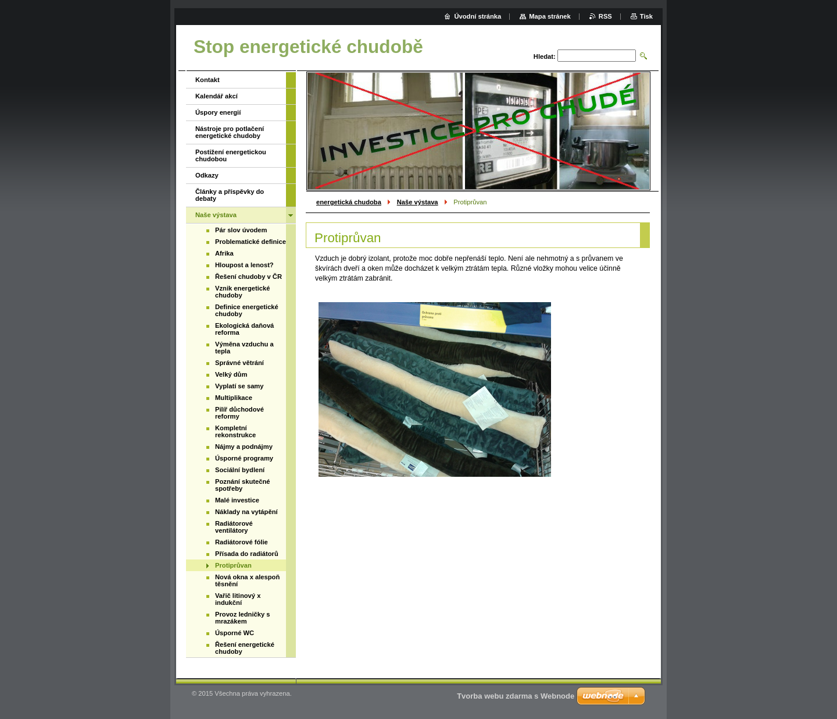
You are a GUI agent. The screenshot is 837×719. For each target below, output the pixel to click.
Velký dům (231, 374)
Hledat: (545, 56)
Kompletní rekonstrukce (235, 431)
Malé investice (237, 500)
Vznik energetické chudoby (242, 292)
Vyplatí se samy (239, 385)
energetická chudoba (348, 202)
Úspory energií (218, 112)
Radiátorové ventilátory (234, 527)
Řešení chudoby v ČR (248, 276)
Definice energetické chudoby (246, 310)
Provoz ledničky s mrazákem (242, 618)
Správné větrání (239, 362)
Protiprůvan (233, 565)
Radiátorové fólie (241, 542)
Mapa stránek (550, 16)
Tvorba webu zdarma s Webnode (515, 696)
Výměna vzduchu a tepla (244, 348)
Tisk (646, 16)
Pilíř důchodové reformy (239, 413)
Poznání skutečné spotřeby (242, 485)
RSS (605, 16)
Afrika (224, 253)
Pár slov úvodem (241, 229)
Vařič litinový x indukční (237, 599)
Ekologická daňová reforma (244, 329)
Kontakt (207, 79)
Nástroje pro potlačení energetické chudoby (229, 132)
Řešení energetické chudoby (244, 648)
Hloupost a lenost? (244, 264)
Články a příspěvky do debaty (229, 195)
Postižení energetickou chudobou (230, 155)
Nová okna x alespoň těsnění (247, 580)
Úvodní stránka (477, 16)
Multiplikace (233, 397)
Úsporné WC (234, 632)
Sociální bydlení (239, 469)
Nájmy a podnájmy (244, 446)
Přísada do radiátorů (246, 553)
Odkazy (207, 175)
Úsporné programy (244, 458)
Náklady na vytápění (246, 511)
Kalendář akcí (216, 96)
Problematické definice (250, 241)
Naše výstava (417, 202)
